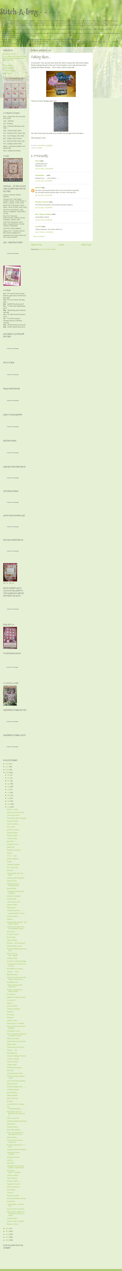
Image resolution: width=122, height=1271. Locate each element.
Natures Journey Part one (15, 812)
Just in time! (11, 827)
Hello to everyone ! (13, 1118)
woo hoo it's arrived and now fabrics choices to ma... (16, 978)
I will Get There (12, 838)
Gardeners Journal (13, 1157)
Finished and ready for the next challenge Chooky (15, 927)
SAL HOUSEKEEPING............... (17, 1107)
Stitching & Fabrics (13, 1038)
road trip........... (12, 1160)
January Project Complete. (16, 1209)
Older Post (86, 244)
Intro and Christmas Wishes (16, 1081)
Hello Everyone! (12, 1084)
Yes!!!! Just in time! (13, 815)
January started (12, 1006)
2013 (7, 1231)
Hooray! (9, 853)
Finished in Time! (12, 844)
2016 (7, 769)
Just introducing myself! (15, 1073)
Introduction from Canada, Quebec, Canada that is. (15, 1166)
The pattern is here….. (14, 1031)
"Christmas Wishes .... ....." (16, 910)
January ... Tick (12, 1050)
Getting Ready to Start (14, 946)
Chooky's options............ (15, 1181)
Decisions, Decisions (14, 850)
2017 (7, 766)
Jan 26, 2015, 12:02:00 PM (44, 168)
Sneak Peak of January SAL (16, 1041)
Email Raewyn (8, 68)
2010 (7, 1240)
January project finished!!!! (15, 878)
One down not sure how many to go (15, 1141)
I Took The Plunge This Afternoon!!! (14, 986)
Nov (8, 778)
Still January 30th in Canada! (16, 818)
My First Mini (11, 937)
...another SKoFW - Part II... (16, 913)
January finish (11, 888)
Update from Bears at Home (16, 997)
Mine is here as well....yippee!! (12, 954)
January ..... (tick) (12, 971)
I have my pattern (12, 1175)
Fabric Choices (12, 940)
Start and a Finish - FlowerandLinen (13, 884)
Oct (8, 781)
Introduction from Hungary (15, 1104)
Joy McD (39, 148)
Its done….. (11, 1101)
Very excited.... (12, 1190)
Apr (8, 798)
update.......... (11, 1003)
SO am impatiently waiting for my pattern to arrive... (16, 1034)
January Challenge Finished (16, 1056)
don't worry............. (13, 931)
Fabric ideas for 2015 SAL (15, 1047)
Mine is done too (12, 1098)
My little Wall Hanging (14, 1067)
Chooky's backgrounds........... (17, 1086)
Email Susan (7, 73)
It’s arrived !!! (11, 1000)
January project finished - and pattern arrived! (17, 923)
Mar (8, 801)
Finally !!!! (10, 1012)
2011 (7, 1237)
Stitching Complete (13, 864)
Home (61, 244)
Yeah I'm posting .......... (14, 824)
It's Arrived (10, 1014)
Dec (8, 775)
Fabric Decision (12, 1178)
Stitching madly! (12, 832)
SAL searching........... (14, 1092)
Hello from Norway (13, 1187)
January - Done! (12, 809)
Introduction (11, 1201)
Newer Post (36, 244)
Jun (8, 792)
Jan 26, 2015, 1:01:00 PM (43, 181)
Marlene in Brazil (12, 1224)
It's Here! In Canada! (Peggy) (16, 961)
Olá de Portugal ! (12, 1061)
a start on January (13, 1059)
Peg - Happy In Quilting (43, 214)
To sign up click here (10, 54)
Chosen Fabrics (12, 835)
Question (10, 870)
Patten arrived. (12, 1044)
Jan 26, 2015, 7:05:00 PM (43, 207)
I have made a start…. (14, 902)
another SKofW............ (14, 916)
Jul (8, 789)
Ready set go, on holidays (15, 1023)
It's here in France (13, 934)
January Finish (12, 881)
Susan (37, 161)
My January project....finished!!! (14, 1171)
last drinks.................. (14, 841)
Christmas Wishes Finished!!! (16, 1149)
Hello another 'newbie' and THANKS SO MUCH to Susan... (15, 1213)
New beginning (12, 1053)
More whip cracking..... (14, 1130)
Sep (8, 784)
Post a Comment (39, 236)
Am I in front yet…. (13, 867)
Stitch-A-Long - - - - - (30, 12)
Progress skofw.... (13, 1127)
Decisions (10, 1017)
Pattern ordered (12, 1095)
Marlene (38, 187)
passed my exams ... (14, 830)
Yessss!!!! (10, 1192)
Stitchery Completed (13, 896)
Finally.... (10, 861)
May (9, 795)
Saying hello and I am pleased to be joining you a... (16, 1113)
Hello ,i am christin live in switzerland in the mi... (15, 1133)
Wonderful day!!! (12, 974)
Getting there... (12, 907)
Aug (8, 786)
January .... (10, 919)
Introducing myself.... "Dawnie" (14, 1153)
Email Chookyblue (9, 70)
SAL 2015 (10, 1070)
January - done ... (13, 1020)
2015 (7, 772)
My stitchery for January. (15, 968)
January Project (12, 904)
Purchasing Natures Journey (16, 1198)
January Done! (12, 1064)
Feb (8, 804)
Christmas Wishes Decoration (17, 1121)
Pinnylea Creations (42, 202)
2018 (7, 764)
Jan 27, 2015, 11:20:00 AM (44, 232)
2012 (7, 1234)
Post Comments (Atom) (48, 249)
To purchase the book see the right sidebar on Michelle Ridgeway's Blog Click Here (14, 58)
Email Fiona (7, 65)
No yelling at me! (12, 982)
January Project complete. (15, 1221)
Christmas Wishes (13, 1089)
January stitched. (12, 821)
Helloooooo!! (11, 1124)
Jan (8, 807)
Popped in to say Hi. (13, 1184)
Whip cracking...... (13, 1137)
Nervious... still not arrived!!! (16, 943)
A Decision (10, 1163)
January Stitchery (12, 859)
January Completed (13, 1009)
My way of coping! (13, 1195)
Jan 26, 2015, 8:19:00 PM (43, 220)
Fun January (11, 994)
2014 (7, 1228)
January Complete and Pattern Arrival (14, 990)
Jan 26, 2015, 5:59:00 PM (43, 195)
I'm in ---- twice (12, 856)
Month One (10, 847)
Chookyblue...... (40, 175)
